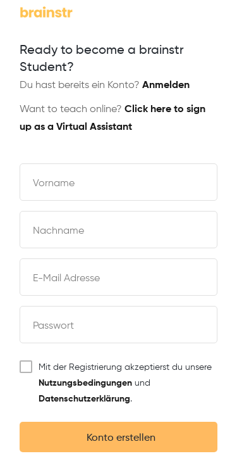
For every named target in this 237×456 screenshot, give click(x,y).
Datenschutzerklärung (84, 399)
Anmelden (166, 85)
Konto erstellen (118, 438)
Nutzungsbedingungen (85, 383)
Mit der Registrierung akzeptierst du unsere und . (116, 381)
